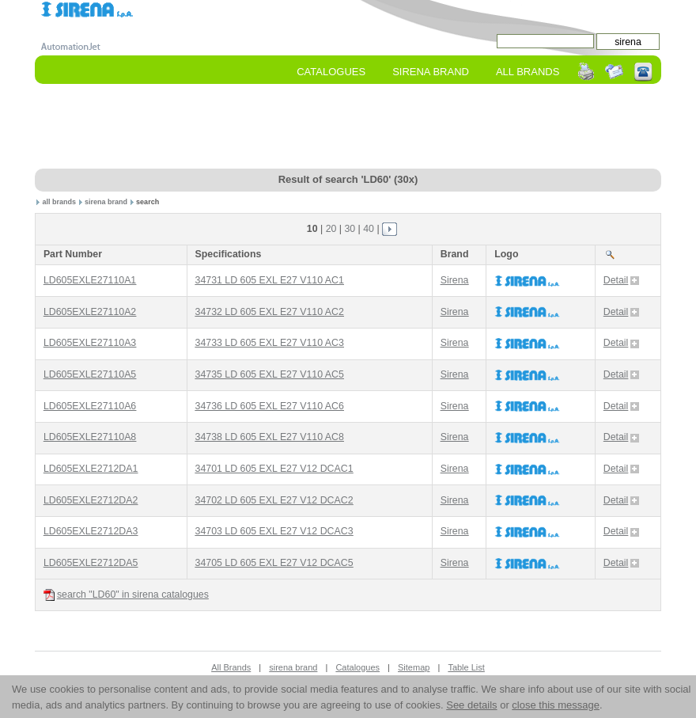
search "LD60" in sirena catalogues (126, 595)
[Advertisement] (348, 127)
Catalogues (331, 72)
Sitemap (413, 667)
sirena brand (106, 202)
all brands (60, 202)
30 (349, 228)
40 (368, 228)
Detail (621, 280)
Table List (466, 667)
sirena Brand (430, 72)
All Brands (527, 72)
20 (331, 228)
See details (471, 705)
